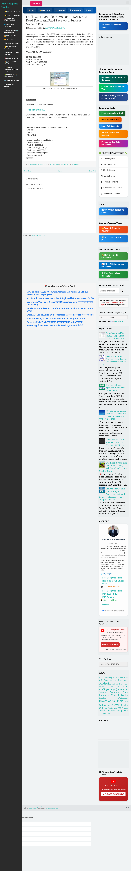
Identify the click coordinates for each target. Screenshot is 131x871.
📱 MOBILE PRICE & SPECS (11, 85)
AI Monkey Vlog (120, 677)
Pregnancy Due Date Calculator (110, 143)
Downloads (107, 701)
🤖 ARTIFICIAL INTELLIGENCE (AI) (11, 20)
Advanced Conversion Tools (111, 26)
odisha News (104, 713)
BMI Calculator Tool (110, 120)
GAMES (36, 3)
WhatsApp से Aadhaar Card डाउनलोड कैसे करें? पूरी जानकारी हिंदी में (55, 325)
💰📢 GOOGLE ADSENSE (12, 11)
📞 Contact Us (60, 10)
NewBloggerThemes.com (51, 808)
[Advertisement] (59, 259)
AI (100, 677)
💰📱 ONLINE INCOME (12, 15)
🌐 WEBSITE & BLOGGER (9, 25)
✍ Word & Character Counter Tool (110, 229)
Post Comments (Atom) (39, 235)
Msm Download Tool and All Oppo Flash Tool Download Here (115, 336)
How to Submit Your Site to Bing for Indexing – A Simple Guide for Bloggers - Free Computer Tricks (112, 494)
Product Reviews (109, 182)
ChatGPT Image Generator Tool (113, 87)
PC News (103, 708)
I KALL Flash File (64, 164)
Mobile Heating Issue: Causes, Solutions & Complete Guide (56, 318)
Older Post (92, 171)
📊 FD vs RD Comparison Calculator (112, 265)
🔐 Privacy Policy (44, 10)
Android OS (106, 687)
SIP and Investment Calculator (110, 133)
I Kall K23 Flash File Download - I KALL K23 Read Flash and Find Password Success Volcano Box (56, 20)
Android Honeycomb (120, 684)
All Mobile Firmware (43, 164)
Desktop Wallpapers (113, 698)
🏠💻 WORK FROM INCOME (10, 63)
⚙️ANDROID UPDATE (11, 80)
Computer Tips (119, 692)
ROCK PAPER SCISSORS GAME (112, 211)
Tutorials (111, 710)
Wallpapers (122, 710)
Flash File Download (54, 164)
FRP (120, 701)
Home (60, 171)
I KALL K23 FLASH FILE (35, 110)
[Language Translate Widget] (113, 317)
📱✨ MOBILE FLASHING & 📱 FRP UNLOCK (11, 69)
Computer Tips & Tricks (113, 694)
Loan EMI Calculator (110, 126)
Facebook (104, 605)
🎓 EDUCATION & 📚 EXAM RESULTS (11, 31)
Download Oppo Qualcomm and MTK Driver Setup (115, 388)
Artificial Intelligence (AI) (113, 688)
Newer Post (27, 171)
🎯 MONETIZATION (11, 58)
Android (105, 683)
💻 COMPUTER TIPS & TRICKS (11, 53)
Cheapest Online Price (111, 188)
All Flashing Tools (32, 164)
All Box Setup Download (113, 680)
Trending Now (108, 158)
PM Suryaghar (108, 164)
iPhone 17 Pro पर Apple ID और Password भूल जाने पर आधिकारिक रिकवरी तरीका (60, 314)
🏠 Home (31, 10)
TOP (127, 807)
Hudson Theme (32, 808)
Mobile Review (108, 170)
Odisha (124, 705)
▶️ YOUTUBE (8, 39)
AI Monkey (107, 677)
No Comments (75, 164)
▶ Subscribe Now (110, 644)
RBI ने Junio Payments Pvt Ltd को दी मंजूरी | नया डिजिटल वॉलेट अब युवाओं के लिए (60, 298)
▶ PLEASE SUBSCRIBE (113, 794)
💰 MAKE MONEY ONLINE (10, 48)
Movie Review (108, 176)
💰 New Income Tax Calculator (110, 256)
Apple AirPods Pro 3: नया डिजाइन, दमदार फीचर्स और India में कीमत (54, 322)
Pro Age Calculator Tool (112, 113)
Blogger (52, 807)
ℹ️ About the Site (75, 10)
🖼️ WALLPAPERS (10, 36)
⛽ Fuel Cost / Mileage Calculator (111, 274)
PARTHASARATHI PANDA (55, 28)
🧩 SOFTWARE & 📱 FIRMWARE (11, 76)
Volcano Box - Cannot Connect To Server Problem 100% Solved (116, 442)
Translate (116, 321)
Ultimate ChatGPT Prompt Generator (113, 78)
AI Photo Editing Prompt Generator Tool (112, 97)
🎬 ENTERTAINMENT (11, 43)
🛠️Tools (88, 10)
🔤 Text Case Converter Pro (112, 238)
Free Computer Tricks (9, 5)
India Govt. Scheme (110, 193)
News (115, 705)
